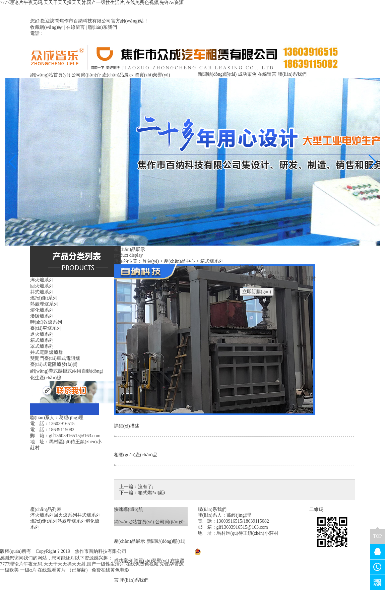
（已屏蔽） (78, 570)
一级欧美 (9, 570)
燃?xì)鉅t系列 (44, 521)
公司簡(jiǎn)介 (86, 74)
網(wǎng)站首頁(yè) (50, 74)
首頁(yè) (150, 261)
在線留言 (75, 27)
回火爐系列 (65, 515)
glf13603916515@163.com (242, 527)
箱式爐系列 (211, 261)
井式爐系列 (89, 515)
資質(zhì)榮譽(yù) (152, 74)
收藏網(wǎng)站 (46, 27)
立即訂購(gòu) (256, 291)
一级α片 (28, 570)
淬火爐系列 (42, 515)
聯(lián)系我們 (102, 27)
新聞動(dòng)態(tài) (217, 74)
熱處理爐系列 (71, 521)
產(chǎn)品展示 (118, 74)
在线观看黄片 (52, 570)
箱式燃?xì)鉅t (152, 492)
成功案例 (247, 74)
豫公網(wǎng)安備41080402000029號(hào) (240, 551)
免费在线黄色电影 (110, 570)
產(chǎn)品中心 (179, 261)
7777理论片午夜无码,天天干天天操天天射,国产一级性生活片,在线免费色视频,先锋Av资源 (92, 2)
